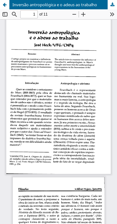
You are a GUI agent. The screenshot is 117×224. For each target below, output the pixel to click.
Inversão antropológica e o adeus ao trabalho (54, 4)
